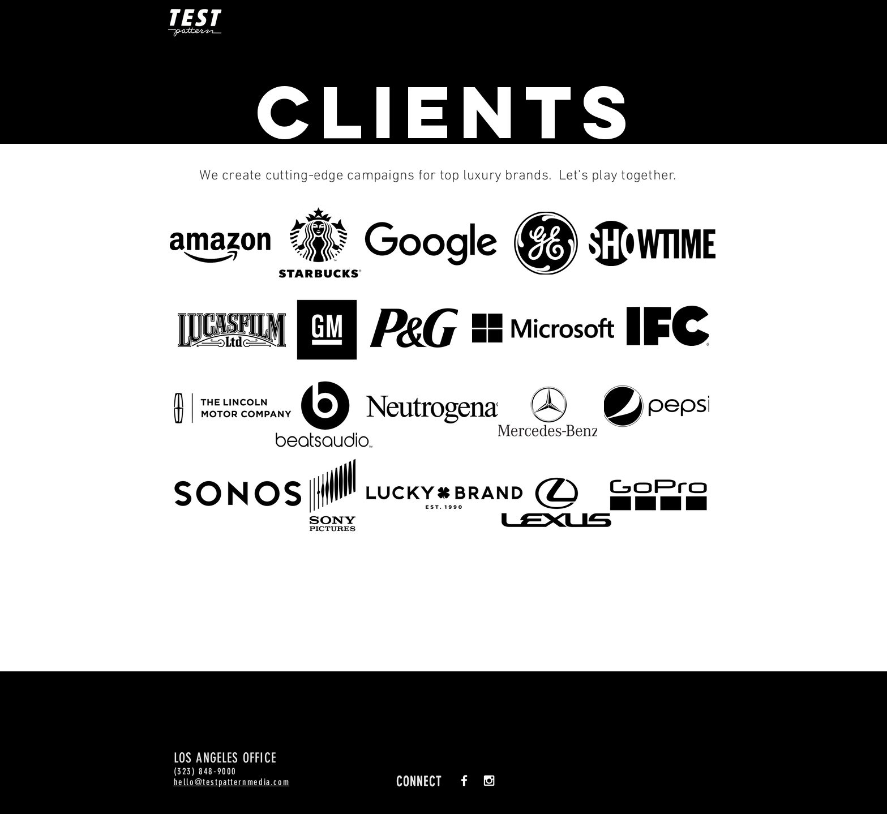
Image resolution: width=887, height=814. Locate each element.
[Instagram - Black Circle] (843, 99)
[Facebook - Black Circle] (843, 63)
